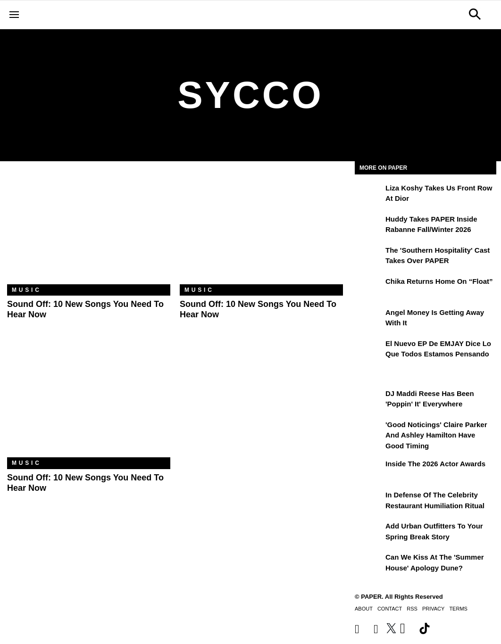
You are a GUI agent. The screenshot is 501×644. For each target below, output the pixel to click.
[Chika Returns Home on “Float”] (369, 288)
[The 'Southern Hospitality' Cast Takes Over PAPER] (369, 257)
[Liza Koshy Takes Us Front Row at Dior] (369, 194)
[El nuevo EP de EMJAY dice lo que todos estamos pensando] (369, 350)
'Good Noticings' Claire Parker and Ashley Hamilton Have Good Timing (436, 435)
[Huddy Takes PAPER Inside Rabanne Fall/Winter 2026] (369, 226)
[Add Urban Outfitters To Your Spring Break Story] (369, 533)
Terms (458, 608)
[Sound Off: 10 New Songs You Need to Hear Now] (88, 229)
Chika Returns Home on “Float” (439, 281)
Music (27, 290)
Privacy (433, 608)
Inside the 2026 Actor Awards (435, 464)
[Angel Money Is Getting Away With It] (369, 319)
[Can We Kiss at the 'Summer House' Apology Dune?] (369, 564)
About (364, 608)
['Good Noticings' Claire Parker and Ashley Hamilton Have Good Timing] (369, 431)
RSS (412, 608)
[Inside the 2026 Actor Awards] (369, 470)
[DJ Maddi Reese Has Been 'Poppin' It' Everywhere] (369, 400)
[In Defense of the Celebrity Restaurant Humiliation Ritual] (369, 501)
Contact (389, 608)
